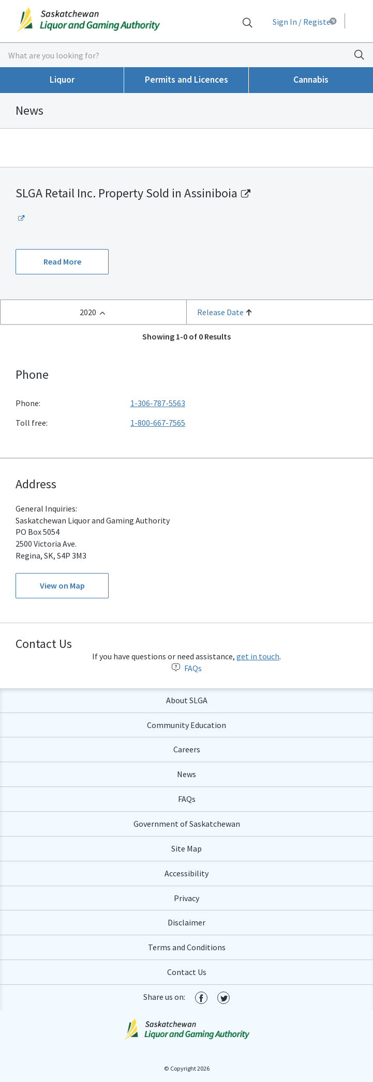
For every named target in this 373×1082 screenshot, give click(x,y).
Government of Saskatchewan (186, 823)
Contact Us (186, 972)
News (186, 774)
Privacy (186, 898)
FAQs (187, 668)
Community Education (186, 725)
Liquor (62, 79)
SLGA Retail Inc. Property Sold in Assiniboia (126, 193)
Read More (62, 261)
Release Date (220, 312)
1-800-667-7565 (157, 423)
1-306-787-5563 (157, 403)
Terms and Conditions (187, 947)
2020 (88, 312)
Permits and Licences (186, 79)
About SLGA (186, 700)
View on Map (62, 585)
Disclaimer (186, 922)
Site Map (186, 848)
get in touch (257, 656)
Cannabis (311, 79)
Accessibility (186, 873)
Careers (186, 749)
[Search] (247, 22)
